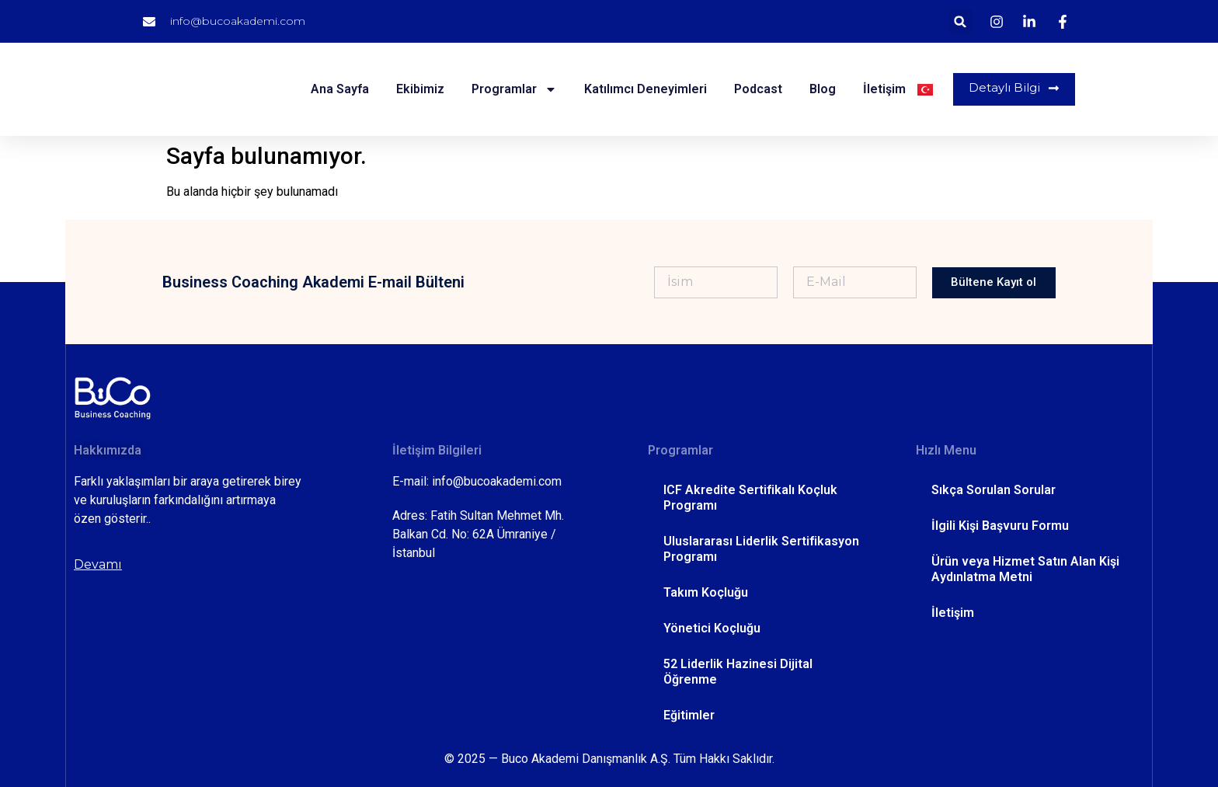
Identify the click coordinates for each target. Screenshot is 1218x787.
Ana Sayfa (337, 89)
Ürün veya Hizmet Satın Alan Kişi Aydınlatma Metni (1025, 569)
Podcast (756, 89)
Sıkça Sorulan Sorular (993, 489)
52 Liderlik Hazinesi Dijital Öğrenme (738, 671)
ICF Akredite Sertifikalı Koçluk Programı (750, 497)
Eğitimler (689, 715)
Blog (820, 89)
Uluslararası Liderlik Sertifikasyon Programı (761, 549)
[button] (960, 21)
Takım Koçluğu (705, 592)
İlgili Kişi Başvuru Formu (1000, 525)
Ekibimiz (418, 89)
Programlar (512, 89)
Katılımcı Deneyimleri (643, 89)
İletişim (882, 89)
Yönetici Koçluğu (711, 628)
